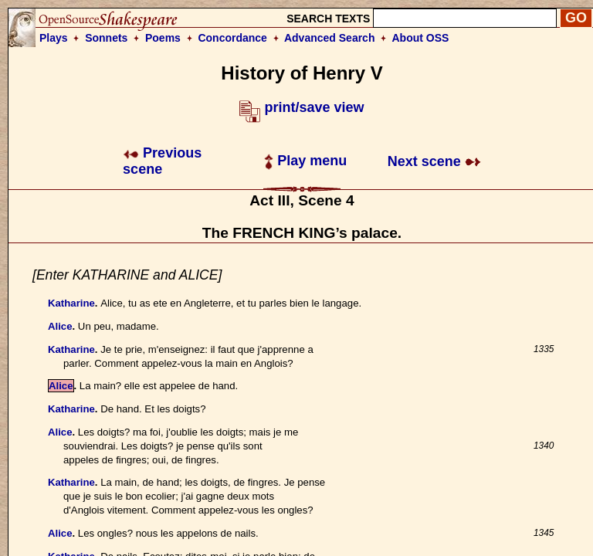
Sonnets (106, 38)
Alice (60, 326)
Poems (163, 38)
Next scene (434, 161)
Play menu (305, 160)
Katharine (71, 303)
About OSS (420, 38)
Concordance (232, 38)
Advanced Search (329, 38)
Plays (53, 38)
